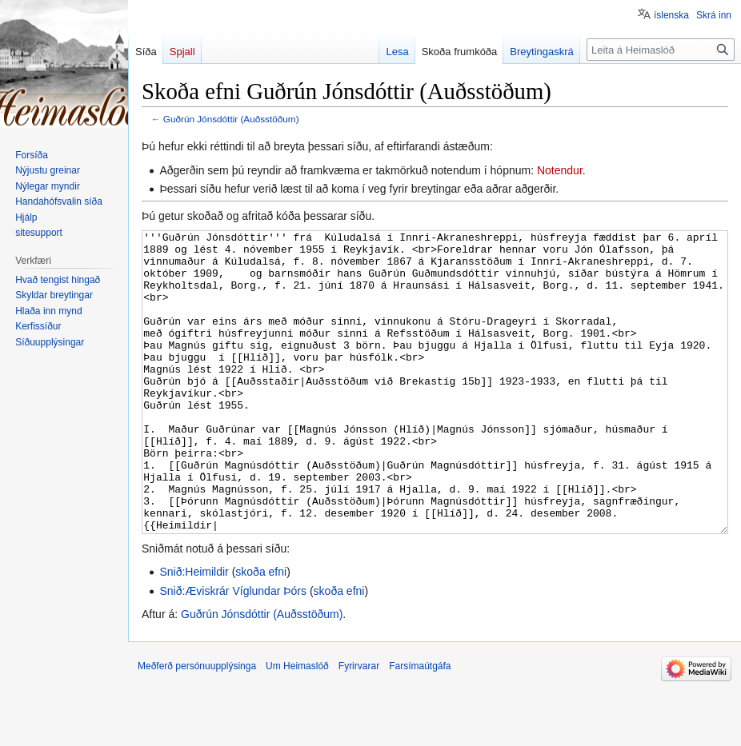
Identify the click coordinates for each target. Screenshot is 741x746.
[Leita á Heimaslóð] (661, 49)
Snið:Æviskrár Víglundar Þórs (232, 650)
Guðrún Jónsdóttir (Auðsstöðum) (231, 119)
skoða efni (260, 631)
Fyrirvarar (358, 726)
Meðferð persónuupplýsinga (197, 726)
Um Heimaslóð (297, 726)
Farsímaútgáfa (420, 726)
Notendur (560, 170)
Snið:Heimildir (193, 631)
